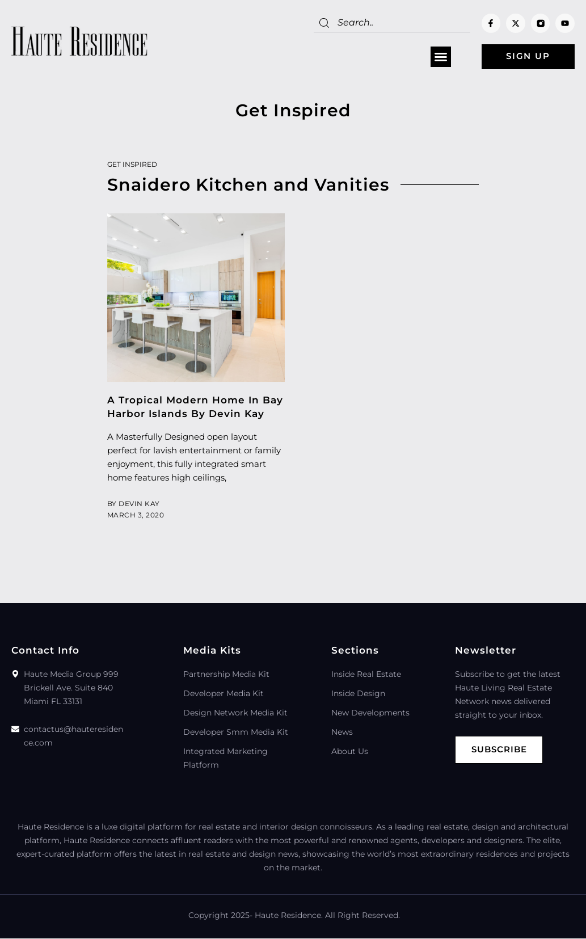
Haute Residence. (289, 916)
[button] (437, 57)
